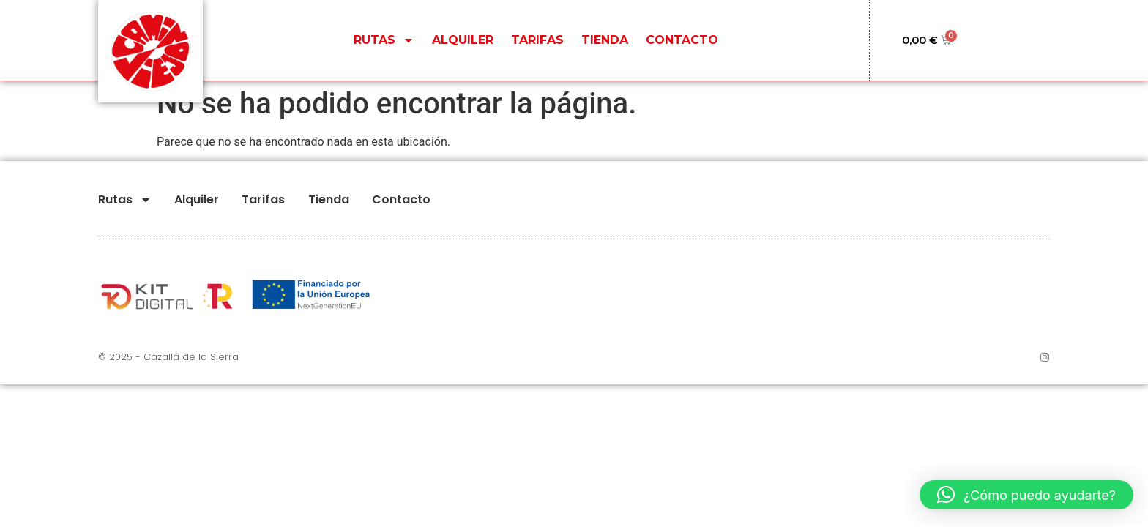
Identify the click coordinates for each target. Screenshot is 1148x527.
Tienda (604, 40)
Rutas (384, 40)
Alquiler (462, 40)
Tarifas (537, 40)
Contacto (682, 40)
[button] (1026, 494)
